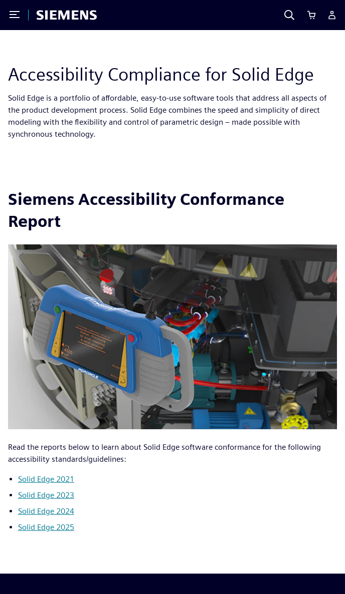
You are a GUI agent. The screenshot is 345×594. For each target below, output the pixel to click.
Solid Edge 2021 (46, 479)
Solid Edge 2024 (46, 511)
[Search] (289, 15)
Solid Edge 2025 (46, 527)
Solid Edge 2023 (46, 495)
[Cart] (311, 15)
